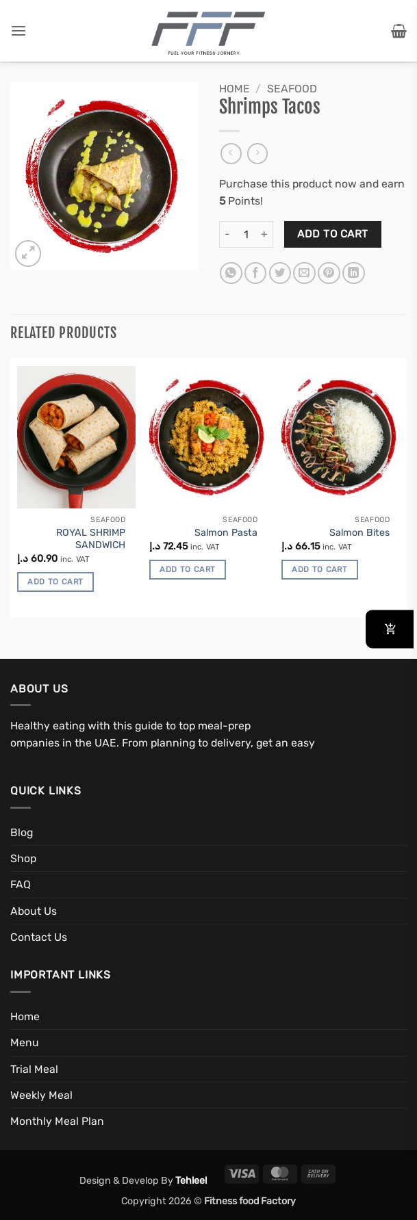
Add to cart (332, 234)
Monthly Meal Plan (57, 1121)
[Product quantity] (246, 234)
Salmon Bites (359, 532)
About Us (33, 911)
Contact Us (38, 937)
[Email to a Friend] (304, 273)
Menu (24, 1042)
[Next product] (231, 153)
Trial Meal (34, 1069)
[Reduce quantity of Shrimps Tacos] (227, 234)
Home (234, 88)
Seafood (292, 88)
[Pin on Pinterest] (329, 273)
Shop (23, 858)
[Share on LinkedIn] (353, 273)
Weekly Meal (41, 1095)
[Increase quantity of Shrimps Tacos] (265, 234)
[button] (18, 31)
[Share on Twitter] (280, 273)
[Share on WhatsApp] (231, 273)
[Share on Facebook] (255, 273)
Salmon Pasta (225, 532)
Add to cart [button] (55, 581)
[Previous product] (257, 153)
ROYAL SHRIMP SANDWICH (90, 539)
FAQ (20, 884)
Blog (21, 832)
